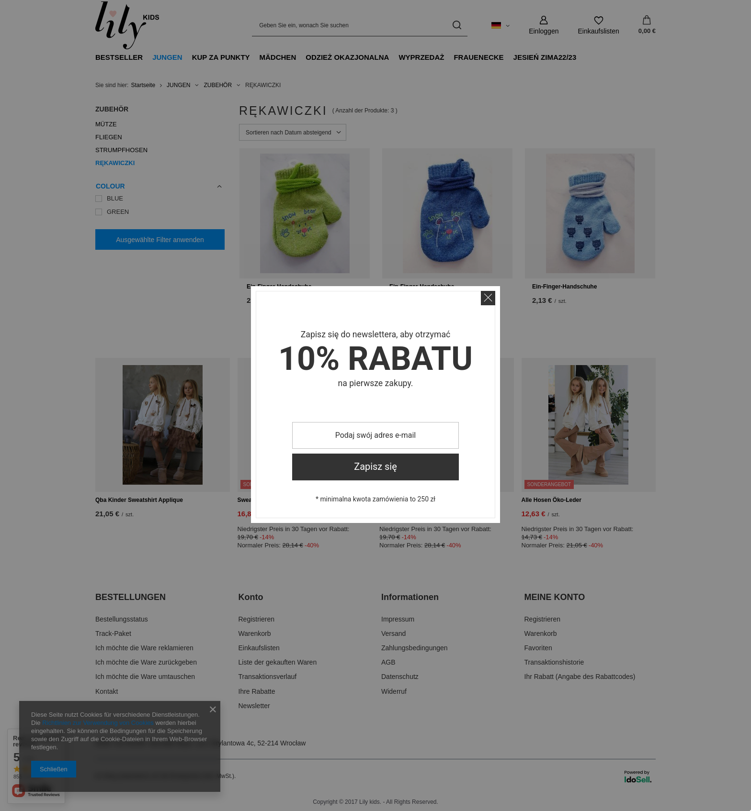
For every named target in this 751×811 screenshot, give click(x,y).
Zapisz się (375, 466)
